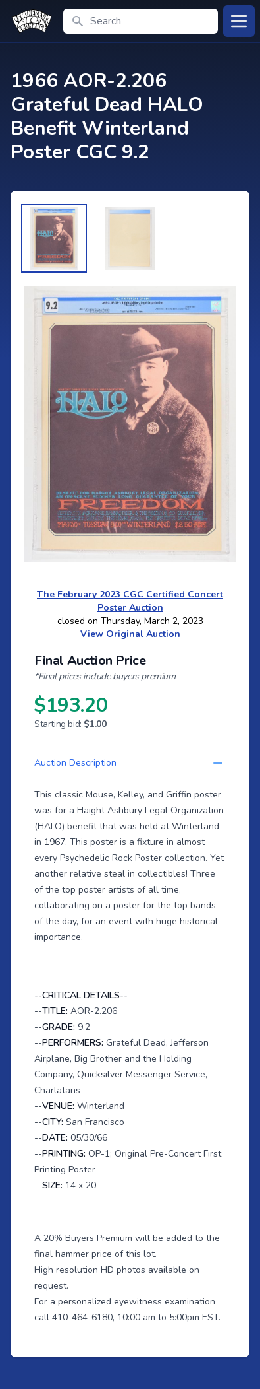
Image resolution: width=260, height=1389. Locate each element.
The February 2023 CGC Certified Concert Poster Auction (130, 601)
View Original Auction (130, 634)
